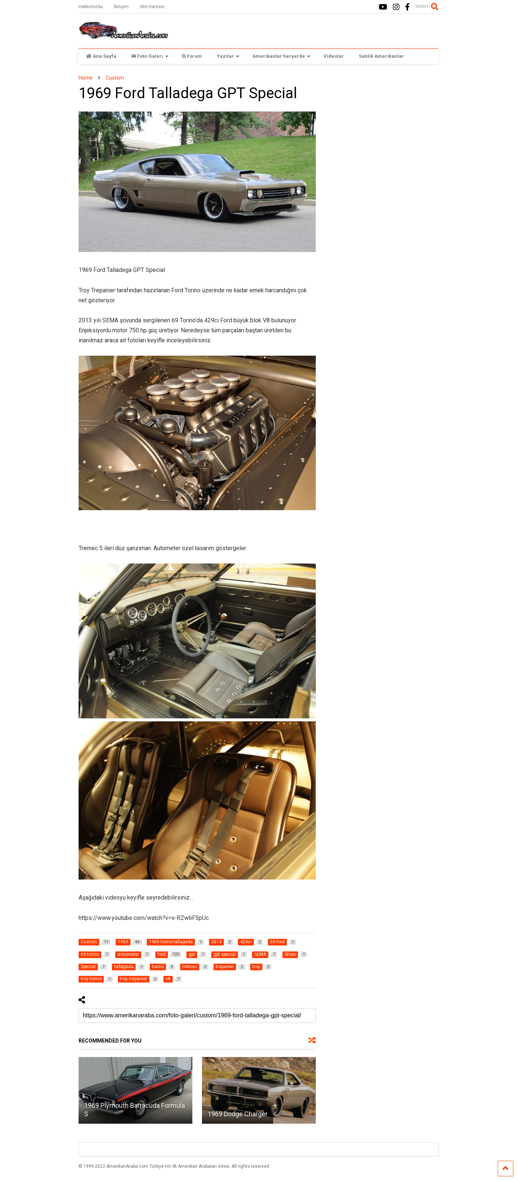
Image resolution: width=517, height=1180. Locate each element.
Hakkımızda (91, 6)
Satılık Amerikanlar (381, 56)
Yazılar (228, 56)
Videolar (334, 56)
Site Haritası (152, 6)
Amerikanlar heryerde (281, 56)
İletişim (121, 6)
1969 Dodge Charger (238, 1114)
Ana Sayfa (101, 56)
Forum (192, 56)
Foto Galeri (150, 56)
